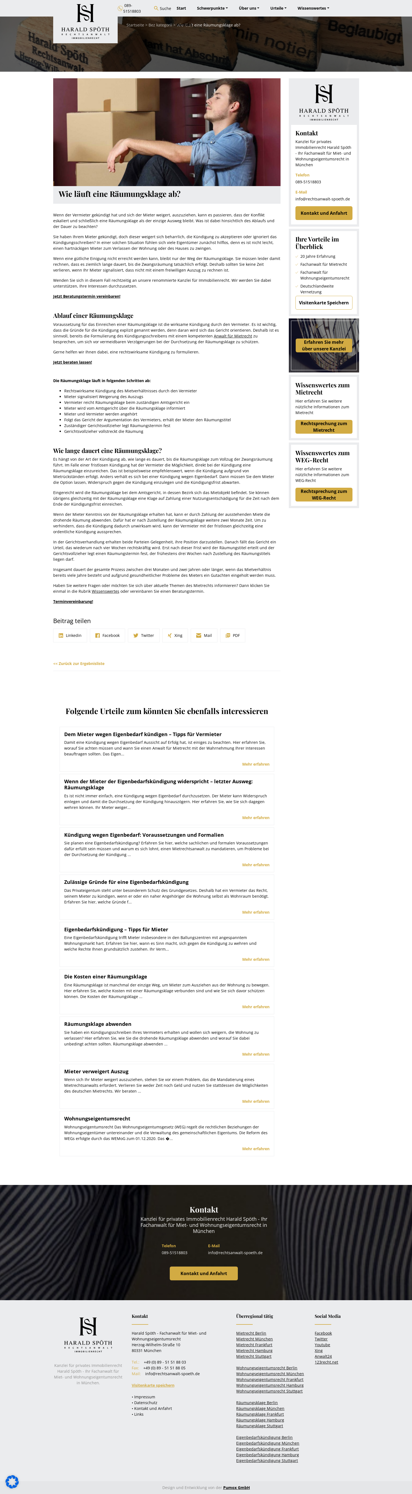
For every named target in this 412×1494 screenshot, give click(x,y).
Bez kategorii (160, 25)
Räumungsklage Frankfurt (260, 1414)
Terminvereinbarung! (73, 601)
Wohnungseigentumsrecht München (270, 1373)
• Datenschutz (144, 1402)
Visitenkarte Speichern (324, 303)
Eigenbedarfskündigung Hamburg (267, 1454)
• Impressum (143, 1396)
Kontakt (184, 24)
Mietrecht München (254, 1339)
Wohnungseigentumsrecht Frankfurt (269, 1379)
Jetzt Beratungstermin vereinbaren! (86, 296)
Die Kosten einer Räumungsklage (105, 976)
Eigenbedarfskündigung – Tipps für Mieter (116, 929)
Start (181, 8)
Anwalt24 (323, 1356)
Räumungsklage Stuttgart (259, 1425)
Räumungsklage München (260, 1408)
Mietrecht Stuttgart (253, 1356)
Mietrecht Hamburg (254, 1350)
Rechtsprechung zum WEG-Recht (324, 494)
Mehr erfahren (256, 764)
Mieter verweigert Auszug (96, 1071)
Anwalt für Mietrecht (233, 336)
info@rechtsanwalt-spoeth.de (322, 199)
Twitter (321, 1339)
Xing (319, 1350)
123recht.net (326, 1362)
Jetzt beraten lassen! (72, 362)
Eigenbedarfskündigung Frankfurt (267, 1449)
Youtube (322, 1344)
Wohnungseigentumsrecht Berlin (266, 1367)
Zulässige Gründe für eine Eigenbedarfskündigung (126, 882)
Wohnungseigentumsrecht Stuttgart (269, 1391)
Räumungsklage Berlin (257, 1402)
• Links (138, 1414)
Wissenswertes (105, 591)
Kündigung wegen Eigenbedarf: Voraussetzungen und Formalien (144, 835)
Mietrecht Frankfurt (254, 1344)
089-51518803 (308, 181)
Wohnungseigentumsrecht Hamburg (270, 1385)
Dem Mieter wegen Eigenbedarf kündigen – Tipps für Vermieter (143, 734)
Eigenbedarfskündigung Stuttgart (267, 1460)
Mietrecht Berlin (251, 1333)
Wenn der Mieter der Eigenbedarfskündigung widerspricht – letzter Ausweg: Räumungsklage (158, 784)
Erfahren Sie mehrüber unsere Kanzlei (324, 345)
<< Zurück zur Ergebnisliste (78, 663)
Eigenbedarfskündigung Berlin (264, 1437)
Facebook (323, 1333)
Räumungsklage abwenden (97, 1024)
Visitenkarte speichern (153, 1385)
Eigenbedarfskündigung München (267, 1443)
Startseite (135, 25)
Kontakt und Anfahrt (324, 213)
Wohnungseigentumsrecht (97, 1118)
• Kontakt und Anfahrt (152, 1408)
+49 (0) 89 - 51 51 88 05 (164, 1367)
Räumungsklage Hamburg (260, 1420)
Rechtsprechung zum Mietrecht (324, 426)
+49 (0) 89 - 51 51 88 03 (165, 1362)
